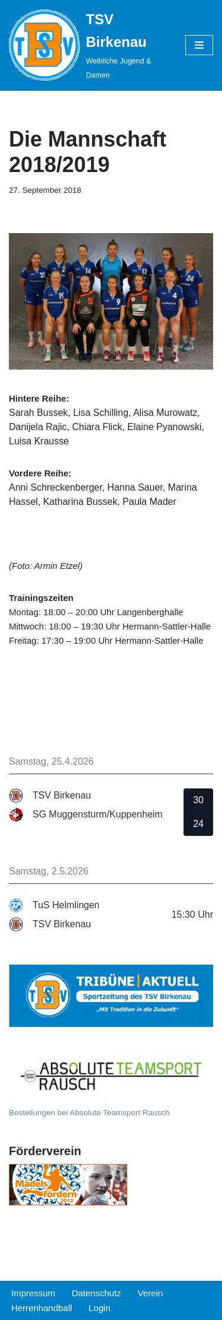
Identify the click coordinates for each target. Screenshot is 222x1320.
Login (100, 1308)
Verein (150, 1293)
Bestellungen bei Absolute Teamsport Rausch (89, 1112)
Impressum (33, 1293)
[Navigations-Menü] (199, 45)
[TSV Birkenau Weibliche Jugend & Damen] (88, 45)
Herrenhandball (41, 1308)
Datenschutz (96, 1293)
